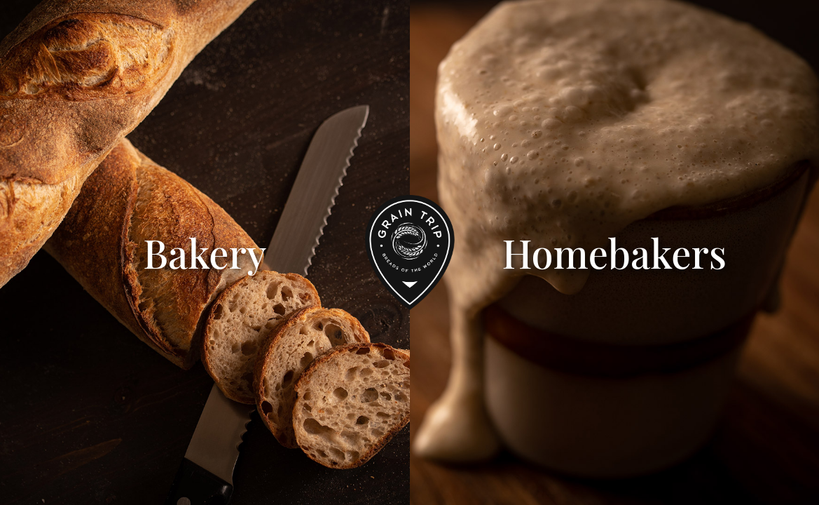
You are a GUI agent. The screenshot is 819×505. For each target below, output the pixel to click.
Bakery (204, 252)
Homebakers (614, 252)
